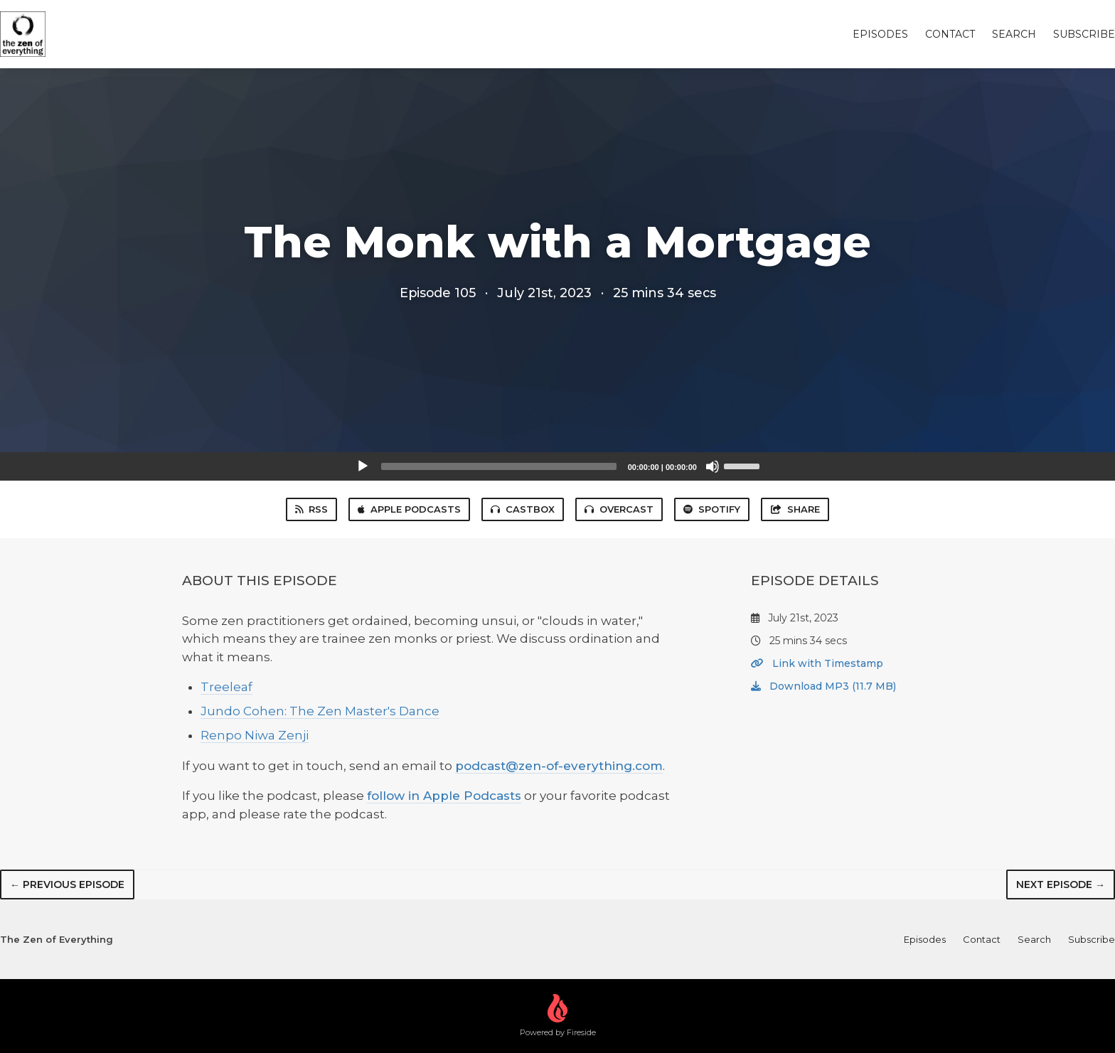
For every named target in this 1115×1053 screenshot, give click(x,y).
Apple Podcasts (409, 509)
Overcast (619, 509)
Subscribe (1084, 34)
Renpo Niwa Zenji (255, 735)
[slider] (499, 466)
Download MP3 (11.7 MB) (823, 686)
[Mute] (712, 466)
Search (1014, 34)
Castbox (523, 509)
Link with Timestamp (817, 663)
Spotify (711, 509)
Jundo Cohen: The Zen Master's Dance (320, 711)
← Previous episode (67, 884)
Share (795, 509)
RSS (311, 509)
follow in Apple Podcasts (444, 796)
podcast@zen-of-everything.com (559, 766)
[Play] (363, 466)
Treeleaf (226, 687)
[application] (557, 466)
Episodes (880, 34)
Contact (950, 34)
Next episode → (1060, 884)
